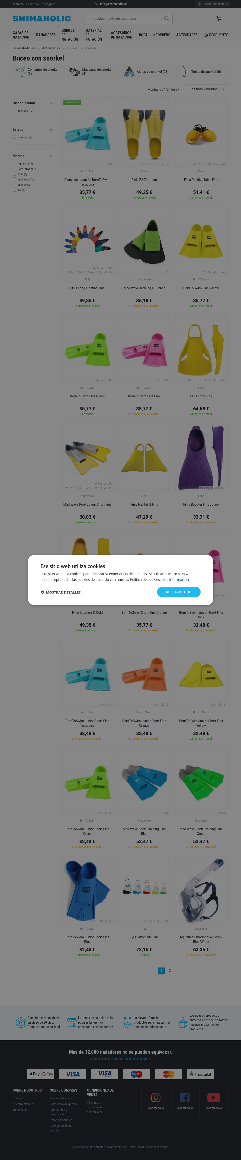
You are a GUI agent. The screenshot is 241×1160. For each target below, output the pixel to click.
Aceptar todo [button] (179, 592)
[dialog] (120, 580)
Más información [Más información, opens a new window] (175, 579)
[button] (61, 591)
